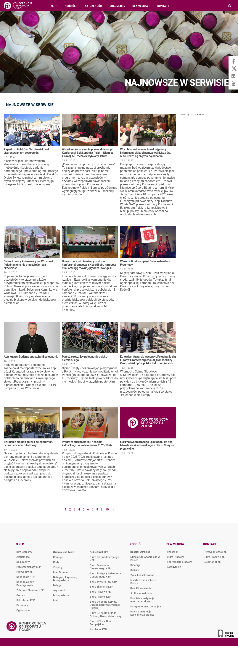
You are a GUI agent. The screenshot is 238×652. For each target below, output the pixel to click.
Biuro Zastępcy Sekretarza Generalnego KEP (105, 575)
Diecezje (135, 565)
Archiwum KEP (98, 629)
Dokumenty (23, 561)
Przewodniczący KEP (28, 566)
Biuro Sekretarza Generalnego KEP (100, 567)
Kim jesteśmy (24, 551)
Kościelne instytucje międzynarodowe (142, 600)
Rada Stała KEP (25, 576)
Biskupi (134, 570)
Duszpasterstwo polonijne (145, 606)
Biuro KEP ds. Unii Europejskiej (100, 623)
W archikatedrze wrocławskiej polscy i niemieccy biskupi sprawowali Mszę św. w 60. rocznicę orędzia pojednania (145, 153)
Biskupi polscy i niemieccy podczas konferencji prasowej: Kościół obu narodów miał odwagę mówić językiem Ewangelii (89, 265)
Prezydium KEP (25, 571)
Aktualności (23, 556)
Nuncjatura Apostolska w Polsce (145, 558)
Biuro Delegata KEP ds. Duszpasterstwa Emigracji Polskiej (105, 604)
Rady (56, 562)
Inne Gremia (60, 572)
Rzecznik (172, 551)
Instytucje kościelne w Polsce (143, 582)
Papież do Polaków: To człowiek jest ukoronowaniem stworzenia (26, 151)
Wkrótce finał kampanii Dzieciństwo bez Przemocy (145, 263)
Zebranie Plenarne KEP (30, 590)
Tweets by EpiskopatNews (192, 114)
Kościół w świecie (140, 588)
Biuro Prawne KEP (100, 596)
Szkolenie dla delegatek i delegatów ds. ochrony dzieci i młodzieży (28, 443)
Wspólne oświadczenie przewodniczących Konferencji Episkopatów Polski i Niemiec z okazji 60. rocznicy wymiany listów (88, 153)
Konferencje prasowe (179, 561)
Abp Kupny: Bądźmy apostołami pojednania (31, 356)
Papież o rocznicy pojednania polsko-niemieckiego (85, 358)
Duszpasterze (61, 595)
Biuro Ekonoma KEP (101, 586)
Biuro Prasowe (175, 556)
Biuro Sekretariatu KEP (103, 581)
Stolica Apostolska (141, 593)
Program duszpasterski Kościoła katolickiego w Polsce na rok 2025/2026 (87, 443)
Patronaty (22, 605)
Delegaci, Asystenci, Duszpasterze (65, 579)
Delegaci (58, 585)
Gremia (20, 595)
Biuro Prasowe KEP (101, 591)
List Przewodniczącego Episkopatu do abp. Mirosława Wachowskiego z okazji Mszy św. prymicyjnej (147, 445)
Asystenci (59, 590)
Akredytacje (174, 566)
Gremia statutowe (63, 552)
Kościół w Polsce (140, 551)
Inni (55, 600)
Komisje (58, 557)
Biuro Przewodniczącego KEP (104, 559)
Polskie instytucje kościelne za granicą (142, 613)
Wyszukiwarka (229, 6)
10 (107, 509)
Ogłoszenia (23, 610)
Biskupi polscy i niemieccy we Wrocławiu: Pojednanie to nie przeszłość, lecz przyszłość (29, 265)
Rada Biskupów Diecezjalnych (25, 584)
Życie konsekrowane (142, 575)
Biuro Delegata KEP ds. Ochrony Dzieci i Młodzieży (105, 615)
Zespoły (57, 567)
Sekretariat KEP (25, 600)
